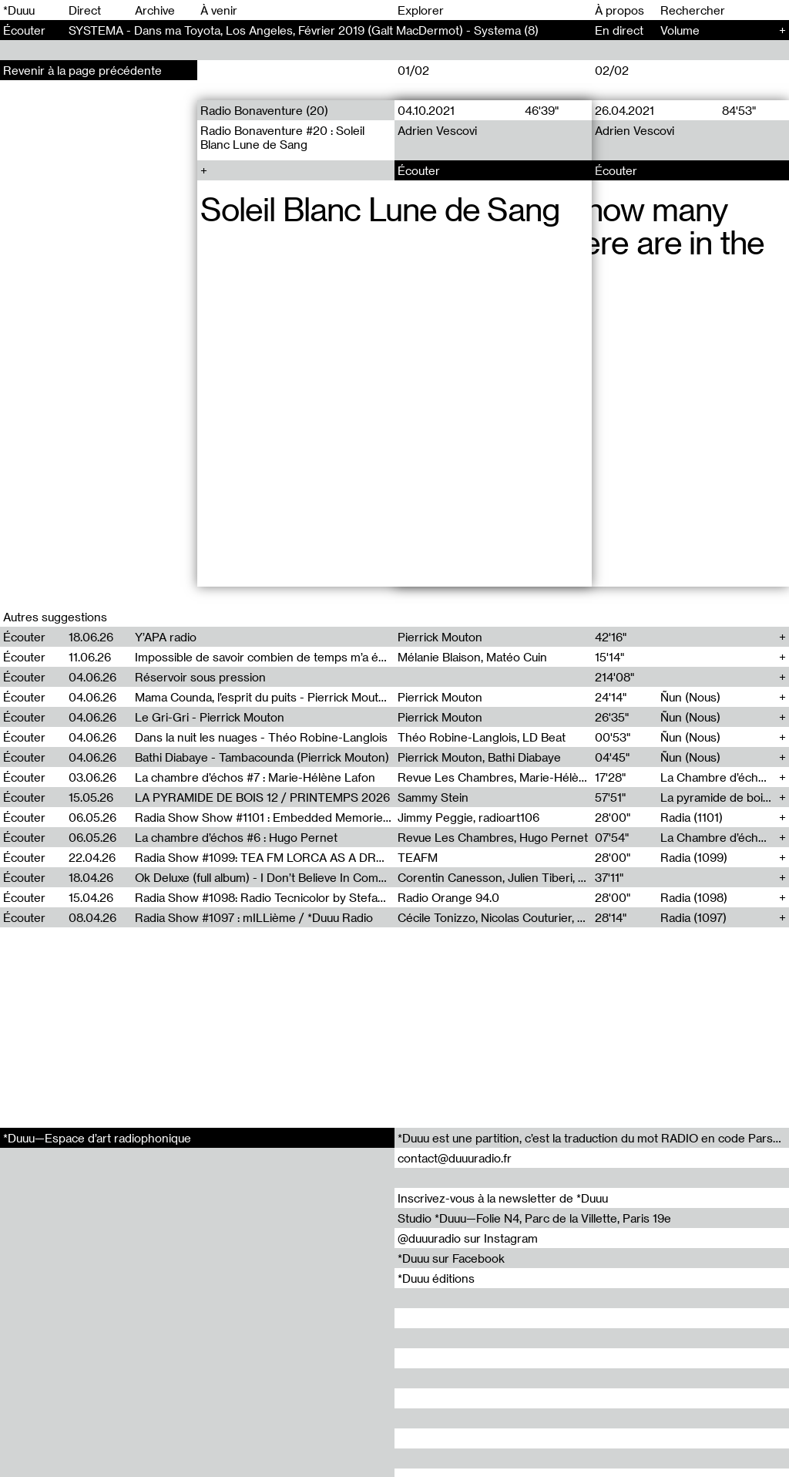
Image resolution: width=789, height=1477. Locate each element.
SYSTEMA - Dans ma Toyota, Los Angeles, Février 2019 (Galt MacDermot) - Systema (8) (304, 30)
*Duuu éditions (436, 1278)
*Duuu (19, 10)
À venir (218, 10)
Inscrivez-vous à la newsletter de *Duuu (503, 1198)
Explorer (421, 10)
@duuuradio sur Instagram (468, 1238)
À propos (619, 10)
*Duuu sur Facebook (451, 1258)
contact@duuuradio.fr (455, 1158)
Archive (155, 10)
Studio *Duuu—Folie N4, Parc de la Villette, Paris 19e (534, 1218)
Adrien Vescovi (437, 130)
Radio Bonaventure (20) (264, 110)
